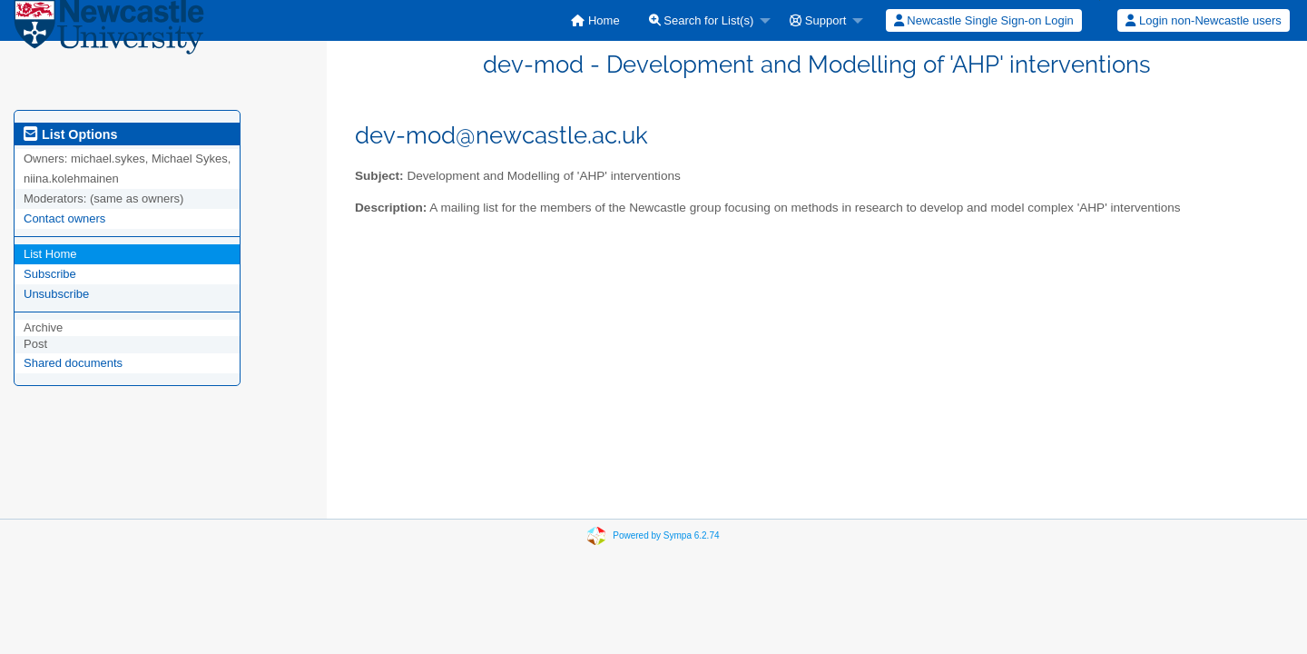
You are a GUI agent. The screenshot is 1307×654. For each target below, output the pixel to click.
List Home (50, 254)
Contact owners (64, 218)
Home (595, 20)
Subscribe (50, 274)
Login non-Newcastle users (1203, 20)
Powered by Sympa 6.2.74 (666, 535)
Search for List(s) (701, 20)
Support (818, 20)
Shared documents (73, 363)
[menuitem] (595, 20)
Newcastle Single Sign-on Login (984, 20)
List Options (70, 134)
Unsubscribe (56, 294)
